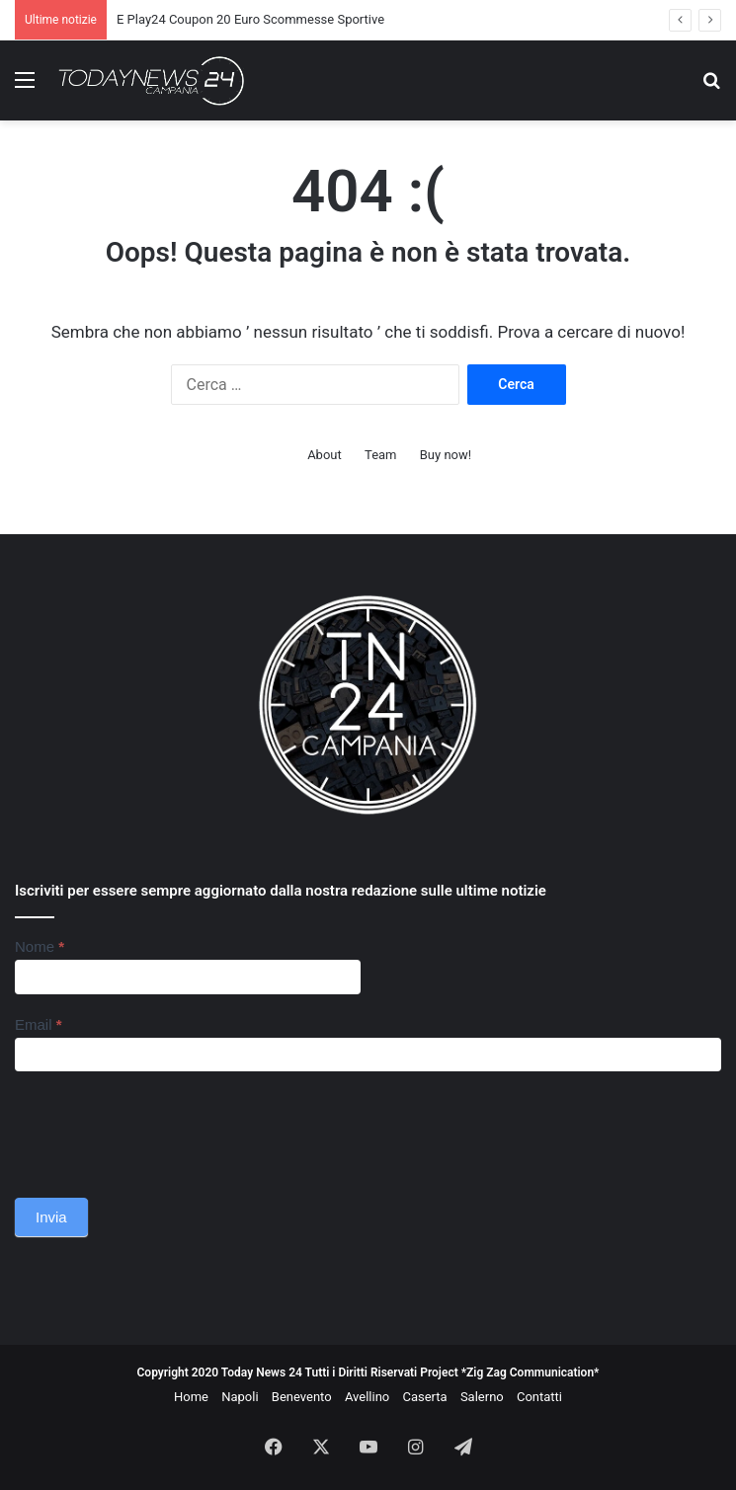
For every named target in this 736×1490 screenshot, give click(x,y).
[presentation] (165, 1129)
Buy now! (445, 454)
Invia (51, 1217)
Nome (39, 946)
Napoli (239, 1396)
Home (191, 1396)
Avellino (367, 1396)
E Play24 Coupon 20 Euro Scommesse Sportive (250, 19)
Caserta (424, 1396)
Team (381, 454)
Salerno (482, 1396)
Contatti (539, 1396)
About (324, 454)
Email (38, 1024)
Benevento (302, 1396)
